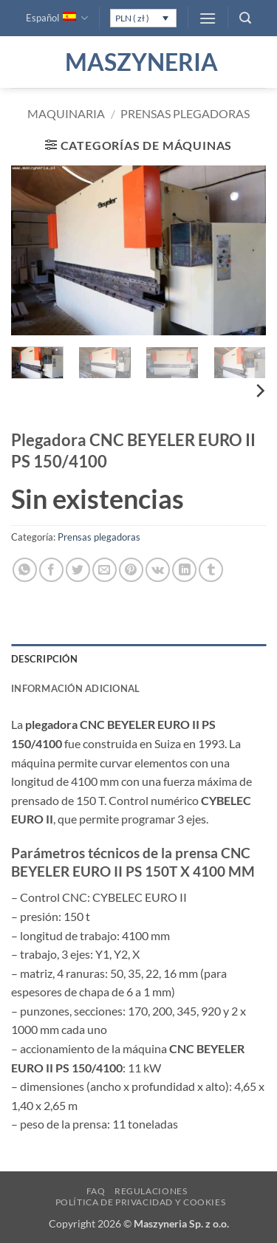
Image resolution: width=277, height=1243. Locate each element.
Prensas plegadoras (185, 113)
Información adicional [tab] (75, 688)
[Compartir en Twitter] (78, 570)
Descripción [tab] (44, 659)
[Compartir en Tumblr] (211, 570)
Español (57, 18)
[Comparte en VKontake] (158, 570)
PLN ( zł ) (132, 18)
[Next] (259, 391)
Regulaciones (150, 1190)
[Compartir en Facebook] (51, 570)
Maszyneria (139, 62)
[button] (207, 18)
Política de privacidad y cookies (140, 1202)
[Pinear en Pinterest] (131, 570)
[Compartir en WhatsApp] (25, 570)
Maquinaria (66, 113)
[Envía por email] (104, 570)
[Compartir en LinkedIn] (184, 570)
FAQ (96, 1190)
